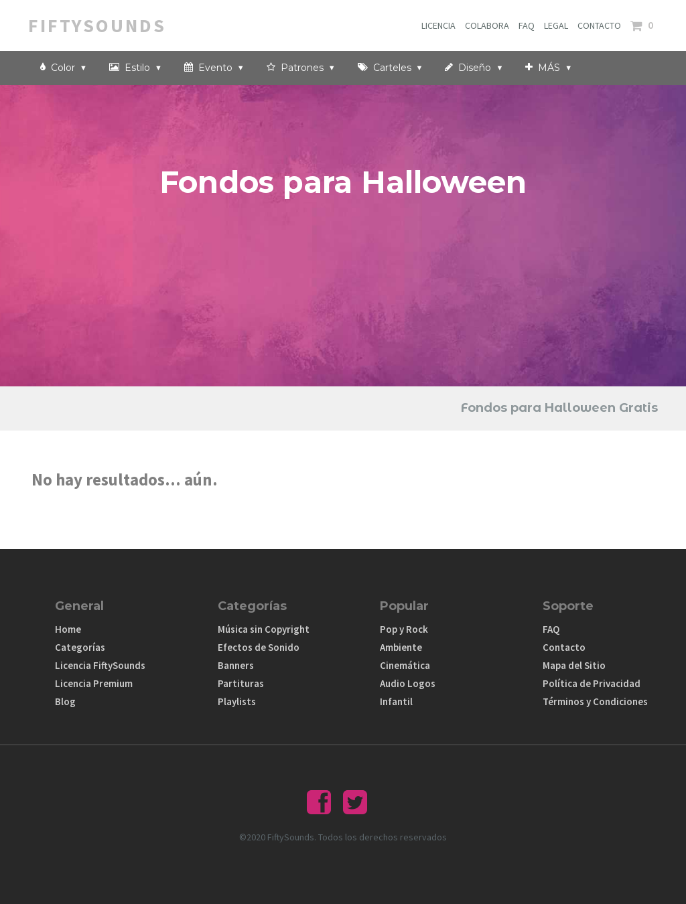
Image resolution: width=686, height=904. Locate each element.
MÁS (548, 67)
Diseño (474, 67)
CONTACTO (599, 25)
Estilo (135, 67)
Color (63, 67)
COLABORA (487, 25)
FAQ (527, 25)
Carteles (390, 67)
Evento (214, 67)
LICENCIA (438, 25)
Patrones (301, 67)
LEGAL (556, 25)
